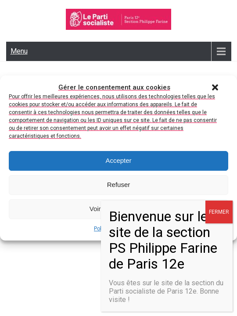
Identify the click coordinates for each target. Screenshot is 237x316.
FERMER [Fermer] (219, 212)
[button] (215, 88)
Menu (19, 51)
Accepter (118, 162)
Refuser (118, 186)
